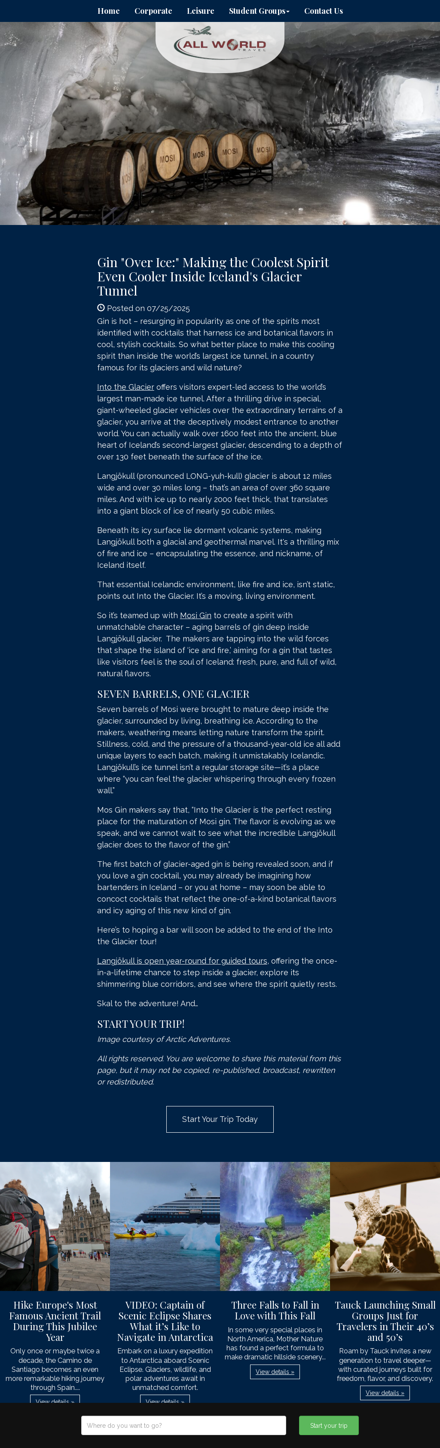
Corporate (153, 11)
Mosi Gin (195, 615)
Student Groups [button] (259, 11)
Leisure (200, 11)
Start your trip (329, 1425)
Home (109, 11)
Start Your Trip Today (220, 1119)
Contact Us (323, 11)
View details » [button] (55, 1402)
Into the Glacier (125, 386)
